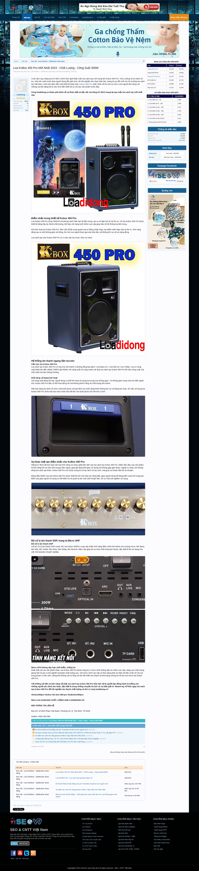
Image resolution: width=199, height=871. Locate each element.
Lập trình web (123, 833)
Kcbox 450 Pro (85, 84)
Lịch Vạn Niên (49, 17)
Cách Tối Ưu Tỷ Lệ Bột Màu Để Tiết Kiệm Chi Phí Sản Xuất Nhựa (60, 742)
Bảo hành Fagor (159, 824)
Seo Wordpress (87, 830)
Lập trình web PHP (124, 843)
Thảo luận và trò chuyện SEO (91, 839)
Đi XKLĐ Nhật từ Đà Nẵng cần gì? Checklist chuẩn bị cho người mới (61, 730)
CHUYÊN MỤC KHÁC (163, 819)
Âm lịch (151, 157)
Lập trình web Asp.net (125, 839)
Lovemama (74, 17)
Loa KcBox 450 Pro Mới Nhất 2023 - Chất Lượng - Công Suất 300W (82, 772)
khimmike (182, 140)
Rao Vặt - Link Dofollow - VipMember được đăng (40, 71)
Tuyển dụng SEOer (160, 827)
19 (27, 103)
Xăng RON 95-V (153, 69)
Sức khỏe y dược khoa (162, 839)
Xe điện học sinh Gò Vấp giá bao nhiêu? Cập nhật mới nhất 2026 (60, 736)
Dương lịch (152, 153)
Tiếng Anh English (160, 836)
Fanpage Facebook (167, 166)
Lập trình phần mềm (125, 824)
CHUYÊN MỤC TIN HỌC (129, 819)
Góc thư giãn (158, 849)
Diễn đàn (27, 17)
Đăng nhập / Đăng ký (179, 17)
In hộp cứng (114, 17)
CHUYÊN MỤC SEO (91, 819)
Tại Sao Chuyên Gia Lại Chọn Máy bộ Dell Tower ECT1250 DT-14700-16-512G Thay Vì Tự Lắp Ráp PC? (75, 733)
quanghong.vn (87, 17)
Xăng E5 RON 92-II (154, 76)
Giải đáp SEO (86, 849)
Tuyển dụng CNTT (160, 830)
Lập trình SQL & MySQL (126, 827)
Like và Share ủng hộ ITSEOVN (27, 805)
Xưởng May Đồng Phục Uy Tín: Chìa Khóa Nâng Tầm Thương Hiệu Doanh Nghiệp (67, 739)
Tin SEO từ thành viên (89, 843)
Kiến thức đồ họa (124, 830)
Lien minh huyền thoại (161, 843)
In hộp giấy (101, 17)
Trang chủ (16, 17)
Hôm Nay (167, 148)
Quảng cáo (167, 190)
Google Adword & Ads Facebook (92, 836)
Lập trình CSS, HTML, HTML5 (128, 849)
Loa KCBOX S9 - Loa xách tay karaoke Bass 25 (74, 778)
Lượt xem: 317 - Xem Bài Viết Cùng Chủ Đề (52, 726)
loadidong (67, 71)
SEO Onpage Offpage (89, 833)
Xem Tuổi (62, 17)
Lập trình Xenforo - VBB (126, 836)
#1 (144, 746)
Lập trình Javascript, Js (126, 846)
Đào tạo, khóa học (160, 833)
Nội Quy (25, 858)
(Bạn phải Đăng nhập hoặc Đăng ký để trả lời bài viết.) (127, 752)
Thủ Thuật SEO (87, 823)
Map (12, 858)
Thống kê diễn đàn (167, 129)
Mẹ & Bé (157, 846)
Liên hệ (37, 17)
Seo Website (86, 827)
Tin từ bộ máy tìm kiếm (89, 846)
